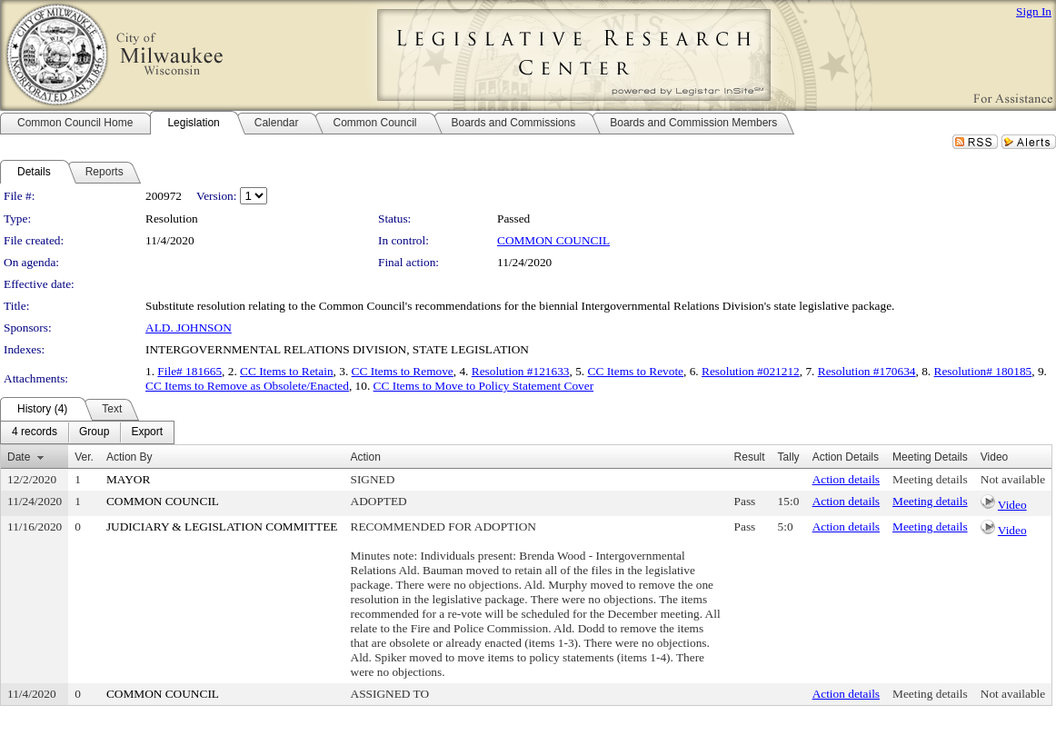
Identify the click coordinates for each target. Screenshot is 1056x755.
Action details (846, 479)
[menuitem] (34, 432)
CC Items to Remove (402, 371)
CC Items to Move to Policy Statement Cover (483, 385)
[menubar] (87, 432)
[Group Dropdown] (94, 432)
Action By (129, 457)
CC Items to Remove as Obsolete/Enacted (247, 385)
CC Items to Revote (636, 371)
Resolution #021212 (751, 371)
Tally (789, 457)
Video (1012, 505)
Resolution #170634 (867, 371)
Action (366, 457)
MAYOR (128, 479)
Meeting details (930, 479)
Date (18, 457)
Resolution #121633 (521, 371)
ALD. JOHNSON (188, 327)
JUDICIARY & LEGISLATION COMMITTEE (222, 526)
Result (749, 457)
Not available (1013, 479)
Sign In (1033, 11)
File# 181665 (189, 371)
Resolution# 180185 (983, 371)
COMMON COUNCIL (553, 240)
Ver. (84, 457)
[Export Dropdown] (147, 432)
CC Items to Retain (287, 371)
